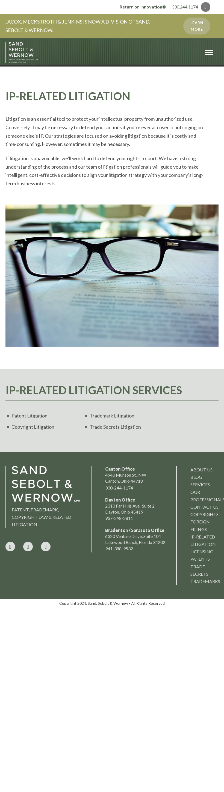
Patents (200, 558)
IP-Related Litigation (203, 540)
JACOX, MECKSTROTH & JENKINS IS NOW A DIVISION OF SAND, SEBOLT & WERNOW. (77, 26)
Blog (196, 477)
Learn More (197, 25)
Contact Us (204, 506)
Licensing (201, 551)
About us (201, 469)
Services (200, 484)
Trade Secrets (199, 570)
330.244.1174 (185, 6)
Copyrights (204, 514)
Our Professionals (204, 495)
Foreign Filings (200, 525)
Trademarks (204, 581)
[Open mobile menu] (209, 52)
